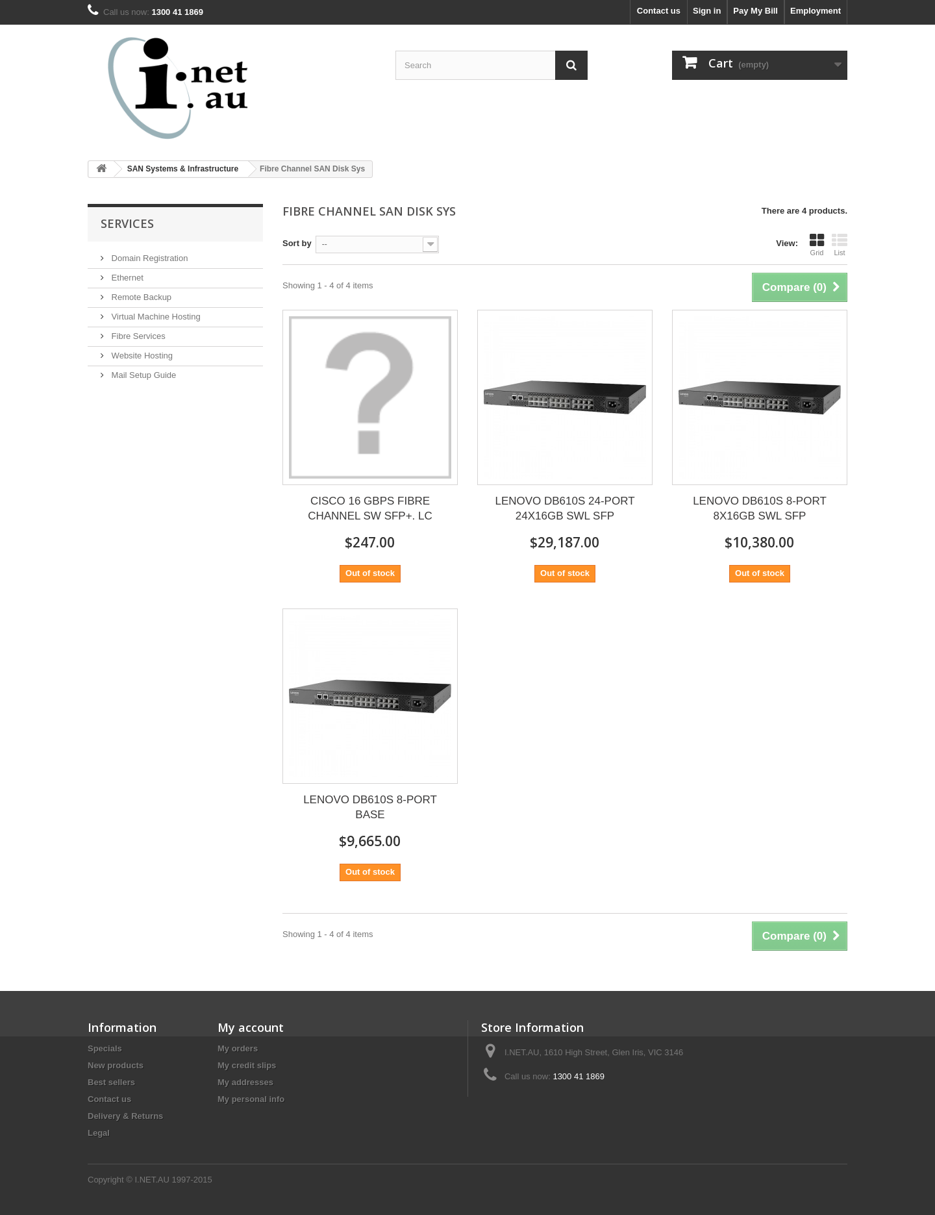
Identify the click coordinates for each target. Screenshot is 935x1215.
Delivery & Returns (125, 1116)
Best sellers (111, 1082)
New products (115, 1065)
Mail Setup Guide (142, 375)
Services (127, 223)
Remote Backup (140, 297)
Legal (99, 1133)
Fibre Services (137, 336)
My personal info (251, 1099)
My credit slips (247, 1065)
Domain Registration (148, 258)
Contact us (658, 11)
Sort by (297, 243)
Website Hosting (141, 355)
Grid (817, 245)
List (839, 245)
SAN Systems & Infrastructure (182, 168)
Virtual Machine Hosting (155, 316)
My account (251, 1027)
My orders (238, 1048)
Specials (105, 1048)
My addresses (245, 1082)
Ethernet (126, 277)
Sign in (707, 11)
